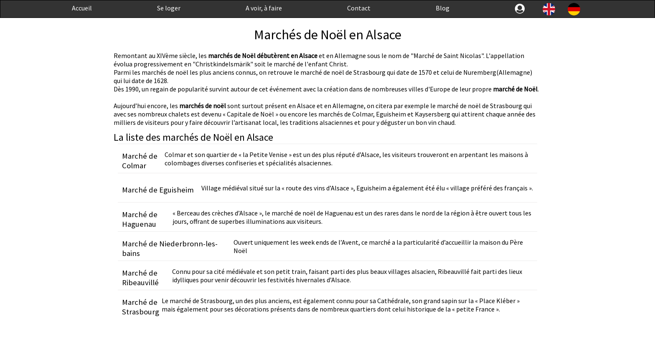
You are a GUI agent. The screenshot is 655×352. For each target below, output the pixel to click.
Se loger (168, 8)
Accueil (82, 8)
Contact (359, 8)
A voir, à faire (264, 8)
